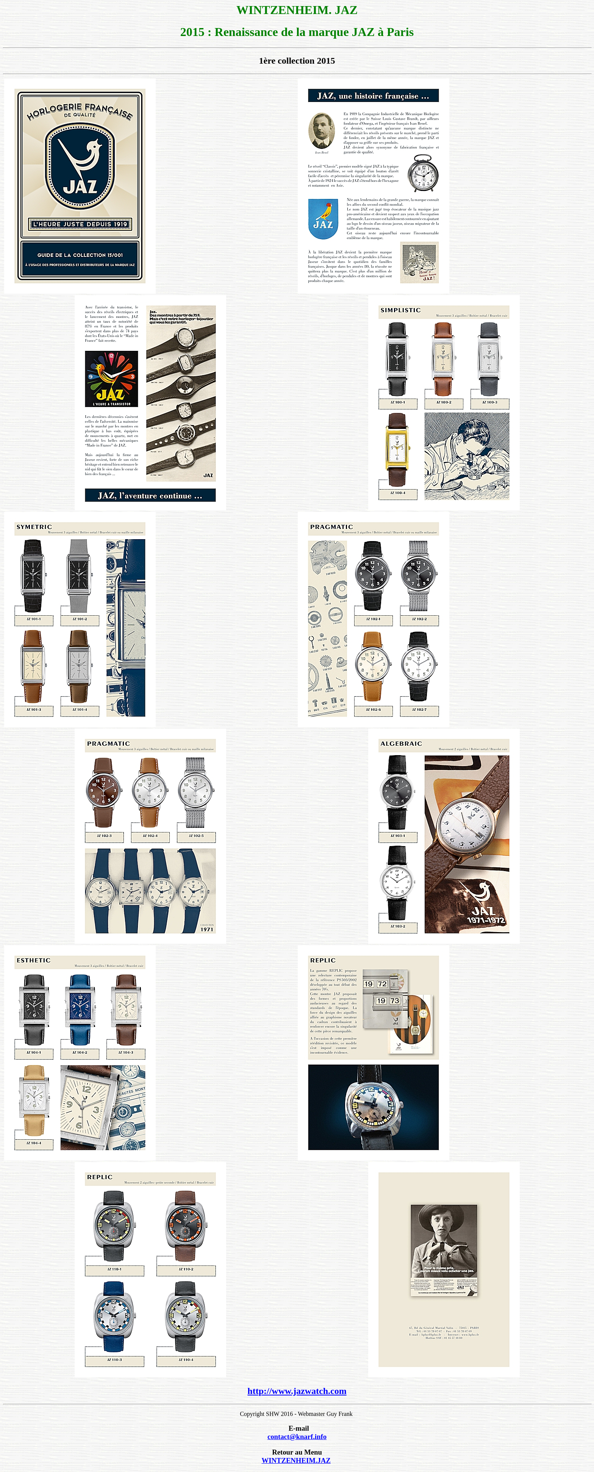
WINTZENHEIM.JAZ (295, 1460)
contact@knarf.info (297, 1437)
